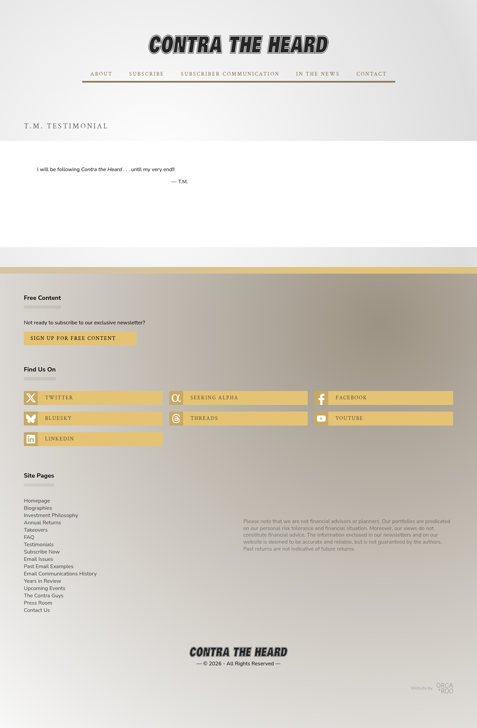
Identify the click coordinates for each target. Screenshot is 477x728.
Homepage (37, 500)
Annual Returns (42, 522)
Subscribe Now (42, 552)
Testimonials (39, 544)
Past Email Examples (49, 566)
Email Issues (38, 559)
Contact (371, 74)
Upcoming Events (44, 588)
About (101, 74)
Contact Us (37, 610)
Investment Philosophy (51, 515)
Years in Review (42, 581)
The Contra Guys (44, 595)
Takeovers (36, 530)
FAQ (29, 537)
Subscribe (146, 74)
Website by (432, 688)
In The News (318, 74)
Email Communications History (60, 573)
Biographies (38, 508)
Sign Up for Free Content (73, 338)
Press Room (38, 603)
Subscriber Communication (230, 74)
